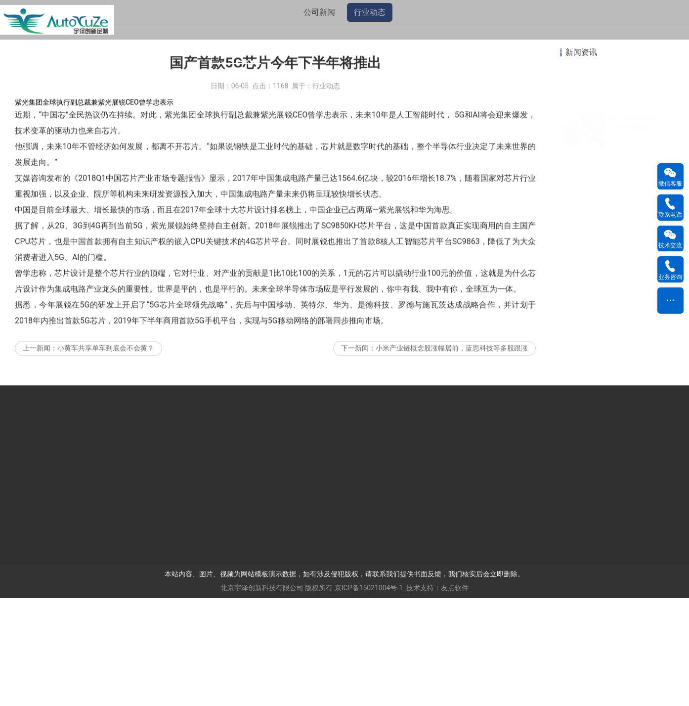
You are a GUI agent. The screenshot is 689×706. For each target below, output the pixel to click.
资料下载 (454, 49)
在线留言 (558, 49)
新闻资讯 (235, 49)
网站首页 (78, 49)
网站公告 (130, 49)
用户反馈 (663, 49)
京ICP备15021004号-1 (369, 696)
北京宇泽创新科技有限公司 (261, 696)
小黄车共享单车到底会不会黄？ (105, 470)
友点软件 (455, 696)
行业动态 (370, 120)
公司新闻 (319, 120)
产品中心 (287, 49)
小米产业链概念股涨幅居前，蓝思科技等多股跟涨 (452, 470)
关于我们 (183, 49)
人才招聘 (506, 49)
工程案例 (401, 49)
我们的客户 (344, 49)
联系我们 (611, 49)
